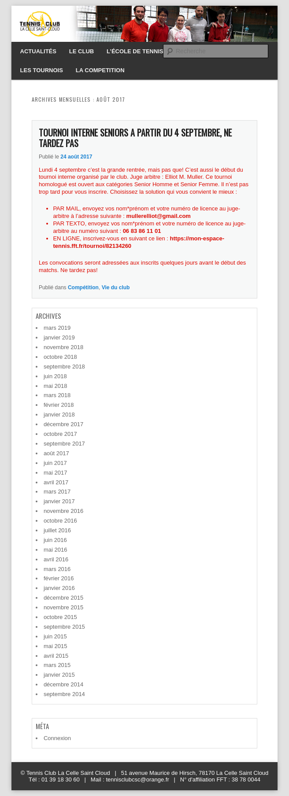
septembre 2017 (64, 443)
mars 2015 (57, 665)
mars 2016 (57, 569)
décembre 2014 (63, 684)
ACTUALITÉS (38, 51)
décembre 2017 (63, 424)
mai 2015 (55, 646)
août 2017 (56, 453)
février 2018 (59, 405)
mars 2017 (57, 491)
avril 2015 (56, 655)
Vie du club (116, 287)
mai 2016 (55, 549)
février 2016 (59, 578)
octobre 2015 (60, 617)
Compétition (83, 287)
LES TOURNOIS (41, 70)
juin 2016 (55, 540)
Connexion (57, 738)
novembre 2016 (63, 511)
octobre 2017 (60, 434)
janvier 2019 (59, 337)
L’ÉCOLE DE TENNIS (135, 51)
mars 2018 (57, 395)
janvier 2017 (59, 501)
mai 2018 (55, 386)
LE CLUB (81, 51)
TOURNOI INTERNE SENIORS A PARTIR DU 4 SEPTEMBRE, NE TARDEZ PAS (135, 138)
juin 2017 (55, 463)
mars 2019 (57, 327)
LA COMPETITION (100, 70)
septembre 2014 (64, 694)
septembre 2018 (64, 366)
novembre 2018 (63, 347)
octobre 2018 (60, 357)
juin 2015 (55, 636)
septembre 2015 (64, 626)
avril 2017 (56, 482)
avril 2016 (56, 559)
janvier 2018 (59, 414)
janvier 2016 (59, 588)
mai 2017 (55, 472)
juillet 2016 (57, 530)
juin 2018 (55, 376)
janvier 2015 (59, 674)
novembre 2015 (63, 607)
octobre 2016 (60, 520)
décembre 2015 (63, 597)
